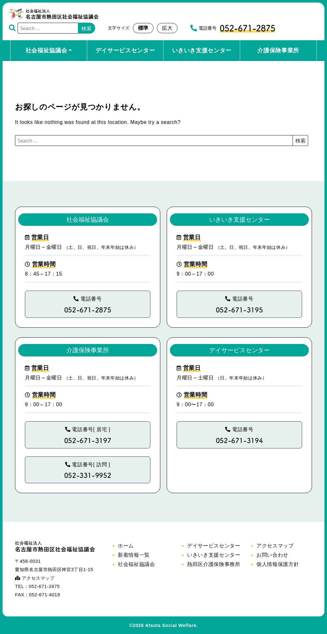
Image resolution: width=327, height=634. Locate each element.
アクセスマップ (35, 578)
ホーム (126, 545)
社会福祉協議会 (46, 50)
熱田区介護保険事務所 (213, 564)
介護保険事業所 (278, 50)
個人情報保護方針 (277, 564)
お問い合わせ (272, 555)
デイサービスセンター (125, 50)
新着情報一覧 (134, 555)
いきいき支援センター (202, 50)
